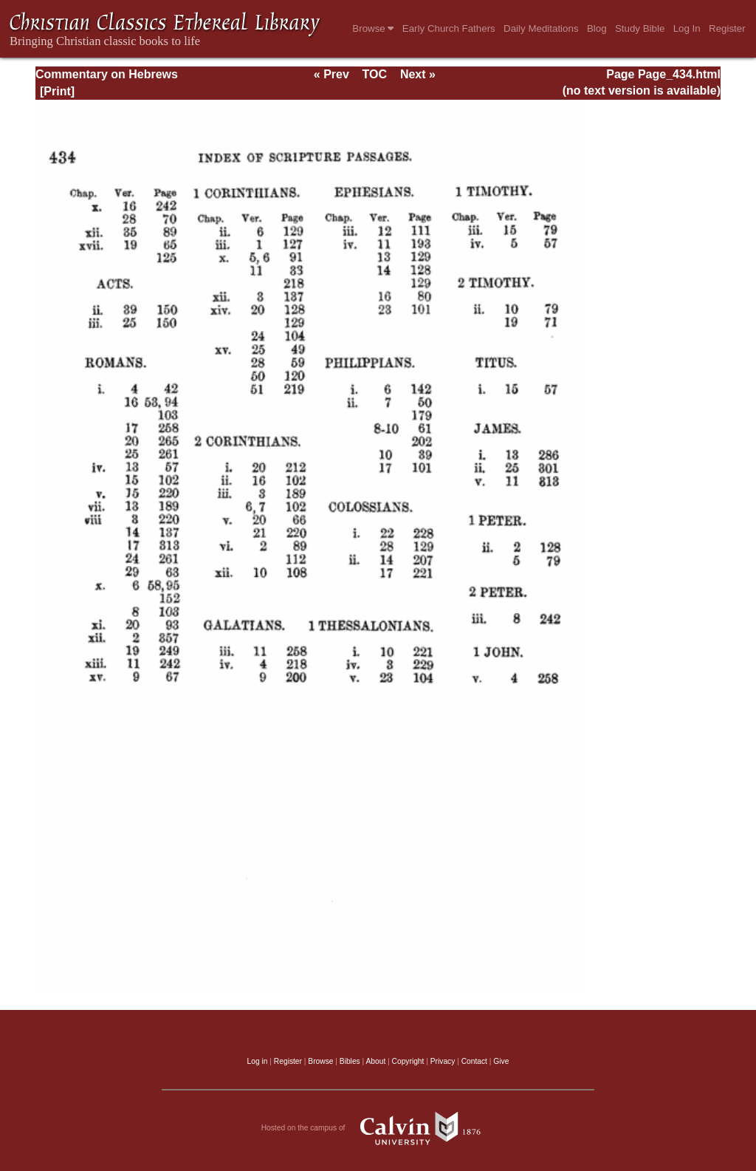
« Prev (331, 74)
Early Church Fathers (448, 28)
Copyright (408, 1061)
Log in (257, 1061)
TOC (374, 74)
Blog (597, 28)
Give (501, 1061)
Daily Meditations (541, 28)
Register (727, 28)
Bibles (350, 1061)
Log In (687, 28)
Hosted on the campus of (378, 1128)
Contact (474, 1061)
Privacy (443, 1061)
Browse (373, 28)
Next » (418, 74)
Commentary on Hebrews (106, 74)
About (375, 1061)
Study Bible (639, 28)
